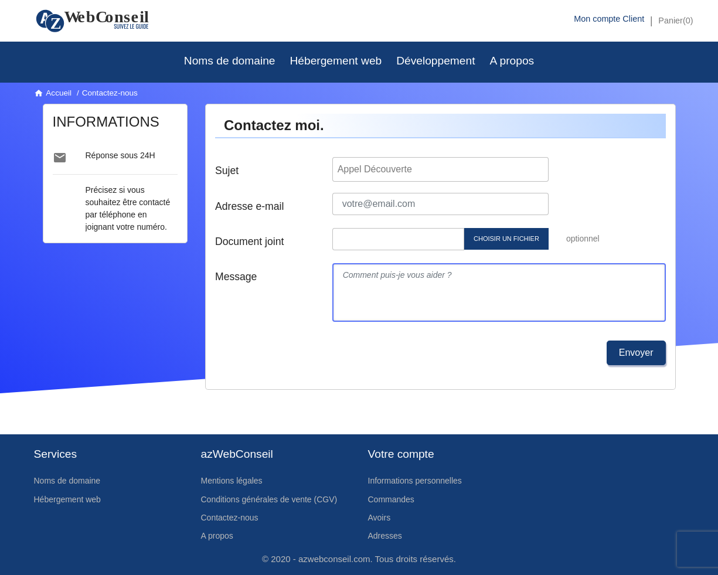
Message (236, 277)
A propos (511, 61)
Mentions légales (232, 480)
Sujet (227, 170)
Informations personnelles (415, 480)
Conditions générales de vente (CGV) (269, 499)
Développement (435, 61)
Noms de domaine (229, 61)
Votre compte (401, 454)
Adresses (385, 535)
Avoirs (379, 517)
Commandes (391, 499)
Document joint (249, 241)
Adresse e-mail (249, 206)
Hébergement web (336, 61)
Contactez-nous (229, 517)
